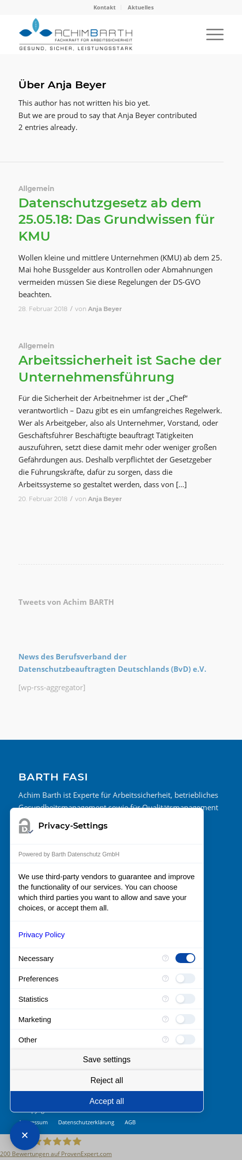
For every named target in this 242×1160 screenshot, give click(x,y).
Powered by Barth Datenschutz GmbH (68, 854)
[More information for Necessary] (165, 958)
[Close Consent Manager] (25, 1135)
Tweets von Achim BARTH (66, 602)
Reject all (106, 1080)
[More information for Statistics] (165, 999)
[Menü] (210, 34)
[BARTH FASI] (100, 34)
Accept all (106, 1101)
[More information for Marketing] (165, 1019)
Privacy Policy (41, 934)
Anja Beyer (105, 309)
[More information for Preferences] (165, 978)
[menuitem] (104, 7)
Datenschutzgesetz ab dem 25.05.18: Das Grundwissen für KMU (116, 220)
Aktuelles (141, 7)
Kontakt (104, 7)
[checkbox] (185, 958)
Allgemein (36, 189)
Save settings (107, 1059)
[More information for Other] (165, 1039)
